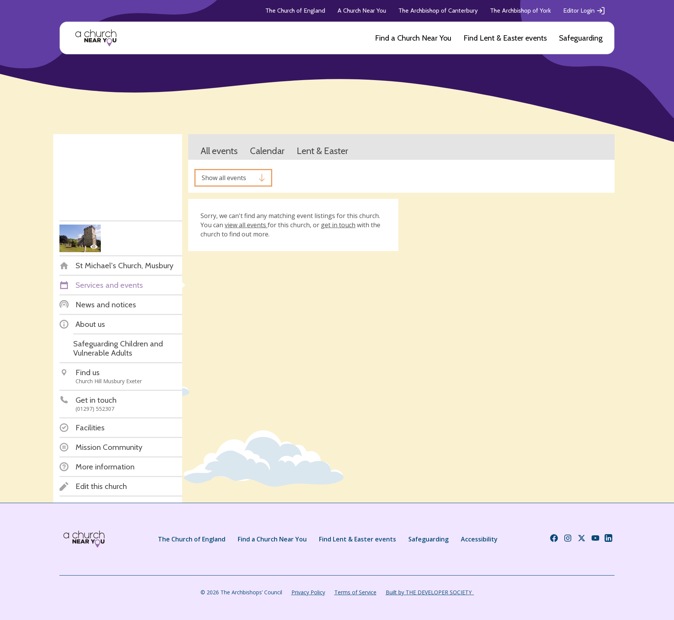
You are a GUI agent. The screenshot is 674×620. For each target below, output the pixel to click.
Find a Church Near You (413, 38)
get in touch (338, 225)
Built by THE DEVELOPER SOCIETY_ (430, 592)
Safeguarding (581, 38)
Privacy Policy (308, 592)
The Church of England (295, 10)
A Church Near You (361, 10)
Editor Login (584, 10)
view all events (246, 225)
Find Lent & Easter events (505, 38)
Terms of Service (355, 592)
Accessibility (479, 539)
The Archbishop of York (520, 10)
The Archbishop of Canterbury (438, 10)
